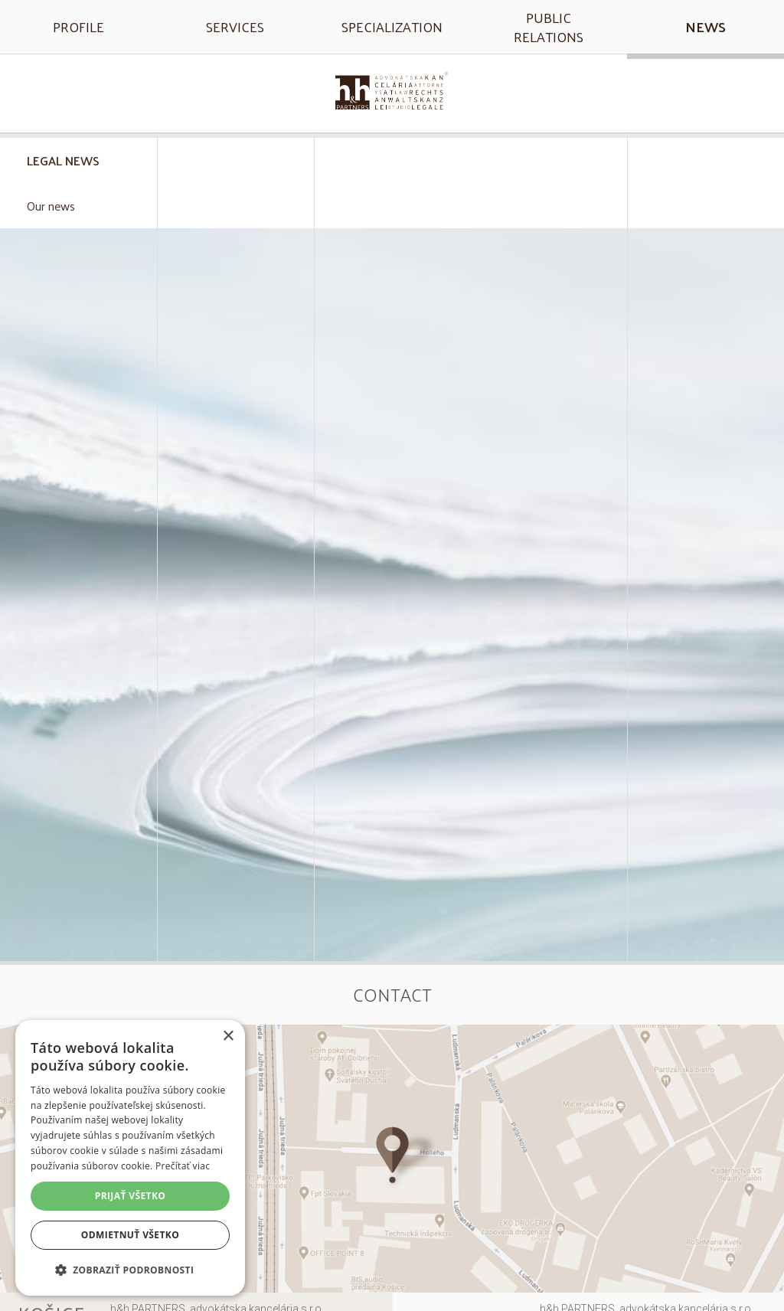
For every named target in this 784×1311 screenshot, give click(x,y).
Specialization (392, 26)
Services (235, 26)
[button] (130, 1270)
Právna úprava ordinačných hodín (78, 753)
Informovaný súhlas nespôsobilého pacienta (78, 923)
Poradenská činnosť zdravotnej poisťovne (78, 454)
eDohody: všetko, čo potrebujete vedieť (78, 284)
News (705, 26)
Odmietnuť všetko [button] (130, 1234)
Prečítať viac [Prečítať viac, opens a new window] (182, 1165)
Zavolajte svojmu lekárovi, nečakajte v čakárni (78, 369)
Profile (78, 26)
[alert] (130, 1158)
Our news (51, 206)
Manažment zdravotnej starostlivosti (78, 838)
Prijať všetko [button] (130, 1195)
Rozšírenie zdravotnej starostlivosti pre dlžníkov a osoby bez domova (78, 547)
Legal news (63, 160)
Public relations (548, 27)
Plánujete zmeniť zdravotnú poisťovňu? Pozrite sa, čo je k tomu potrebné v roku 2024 (78, 653)
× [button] (228, 1036)
